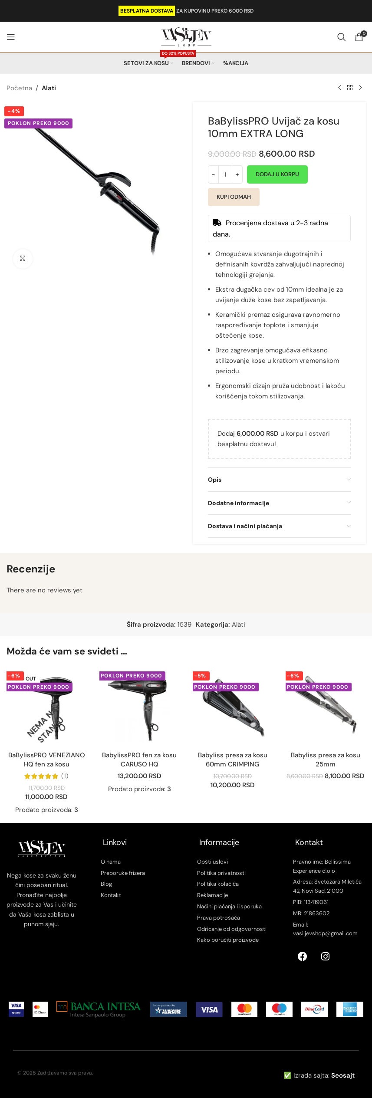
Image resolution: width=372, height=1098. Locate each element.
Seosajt (343, 1075)
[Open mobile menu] (11, 37)
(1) (65, 776)
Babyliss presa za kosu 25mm (325, 760)
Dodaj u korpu (277, 174)
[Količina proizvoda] (225, 174)
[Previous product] (339, 88)
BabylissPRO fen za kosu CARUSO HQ (139, 760)
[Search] (341, 37)
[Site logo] (186, 36)
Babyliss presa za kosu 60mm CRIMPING (232, 760)
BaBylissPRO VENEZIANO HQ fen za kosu (46, 760)
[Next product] (360, 88)
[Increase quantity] (237, 174)
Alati (49, 88)
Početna (19, 88)
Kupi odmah (234, 197)
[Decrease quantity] (213, 174)
